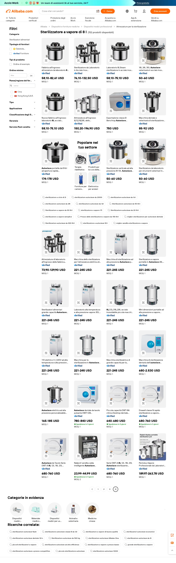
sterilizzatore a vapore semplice (57, 217)
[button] (98, 11)
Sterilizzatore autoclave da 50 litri (124, 204)
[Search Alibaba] (68, 11)
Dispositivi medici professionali (98, 26)
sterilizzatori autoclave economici (139, 532)
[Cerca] (108, 11)
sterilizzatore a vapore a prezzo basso (102, 544)
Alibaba (43, 26)
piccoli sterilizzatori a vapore (23, 544)
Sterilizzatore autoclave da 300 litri (58, 223)
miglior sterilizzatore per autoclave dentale (143, 217)
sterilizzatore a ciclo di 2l (54, 197)
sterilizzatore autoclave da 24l (56, 204)
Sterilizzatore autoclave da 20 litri (123, 210)
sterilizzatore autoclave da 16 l (122, 197)
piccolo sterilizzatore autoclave (70, 551)
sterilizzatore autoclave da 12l (90, 204)
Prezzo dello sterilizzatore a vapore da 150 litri (98, 217)
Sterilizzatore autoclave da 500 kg (64, 538)
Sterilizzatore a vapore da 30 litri (57, 210)
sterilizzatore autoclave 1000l (104, 551)
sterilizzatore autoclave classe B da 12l (59, 532)
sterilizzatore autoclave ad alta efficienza (60, 544)
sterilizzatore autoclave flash (23, 532)
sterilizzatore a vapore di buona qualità (100, 532)
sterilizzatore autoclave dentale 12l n (26, 538)
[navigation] (22, 258)
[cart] (136, 11)
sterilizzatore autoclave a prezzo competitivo (30, 551)
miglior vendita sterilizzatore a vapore (130, 223)
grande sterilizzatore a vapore (139, 544)
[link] (172, 535)
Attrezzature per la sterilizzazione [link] (131, 26)
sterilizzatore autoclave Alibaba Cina (102, 538)
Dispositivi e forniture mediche (65, 26)
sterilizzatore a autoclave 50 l (94, 223)
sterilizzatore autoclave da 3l (137, 538)
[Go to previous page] (92, 489)
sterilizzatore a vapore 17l (90, 210)
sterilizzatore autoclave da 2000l (87, 197)
